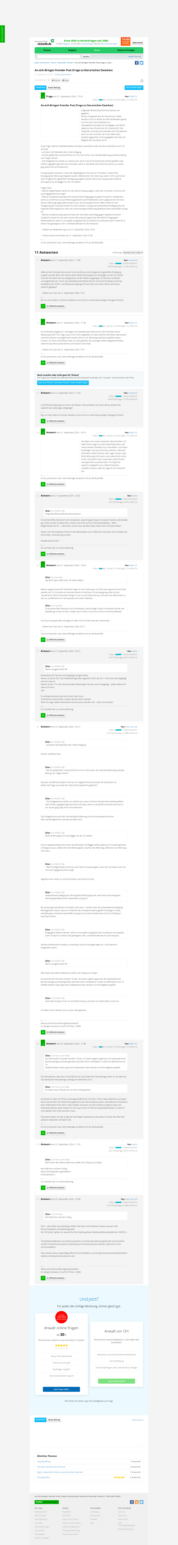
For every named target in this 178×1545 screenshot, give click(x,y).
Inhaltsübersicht (41, 1512)
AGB (92, 1523)
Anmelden (38, 1523)
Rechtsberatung (41, 1519)
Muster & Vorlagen (126, 50)
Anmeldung (94, 1512)
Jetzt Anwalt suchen (116, 1381)
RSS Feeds (66, 1516)
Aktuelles (93, 1519)
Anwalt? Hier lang (134, 56)
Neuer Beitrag (54, 88)
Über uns (121, 1512)
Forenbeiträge (86, 44)
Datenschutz (123, 1519)
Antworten (40, 88)
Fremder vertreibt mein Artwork (51, 1467)
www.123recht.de (42, 63)
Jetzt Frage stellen (61, 1389)
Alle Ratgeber (40, 1534)
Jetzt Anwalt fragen (134, 88)
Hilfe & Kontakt (2, 34)
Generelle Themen (65, 63)
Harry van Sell (131, 727)
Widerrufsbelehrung (125, 1529)
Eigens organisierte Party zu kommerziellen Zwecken (60, 1472)
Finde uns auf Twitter (70, 1519)
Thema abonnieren (63, 75)
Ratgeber (66, 44)
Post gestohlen (43, 1477)
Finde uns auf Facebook (71, 1523)
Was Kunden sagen (42, 1527)
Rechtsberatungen (109, 44)
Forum (97, 50)
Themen (47, 50)
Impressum (122, 1516)
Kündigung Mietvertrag (71, 1530)
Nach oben (137, 1420)
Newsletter (66, 1512)
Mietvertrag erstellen (70, 1534)
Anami (134, 496)
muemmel (132, 260)
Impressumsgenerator (71, 1527)
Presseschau (39, 1530)
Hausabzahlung (44, 1462)
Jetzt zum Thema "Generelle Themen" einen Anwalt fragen (63, 383)
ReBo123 (133, 97)
